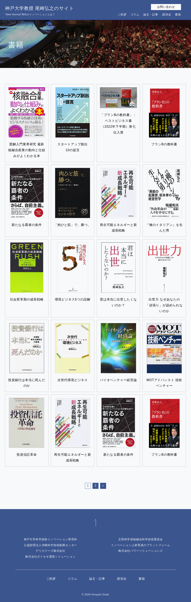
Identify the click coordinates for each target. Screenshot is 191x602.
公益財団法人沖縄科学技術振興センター (50, 545)
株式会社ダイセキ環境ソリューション (50, 556)
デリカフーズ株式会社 (50, 550)
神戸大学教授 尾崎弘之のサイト (39, 11)
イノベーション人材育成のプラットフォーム (140, 545)
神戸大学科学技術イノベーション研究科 (50, 539)
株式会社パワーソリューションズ (140, 550)
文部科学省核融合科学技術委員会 (140, 539)
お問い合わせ (166, 6)
